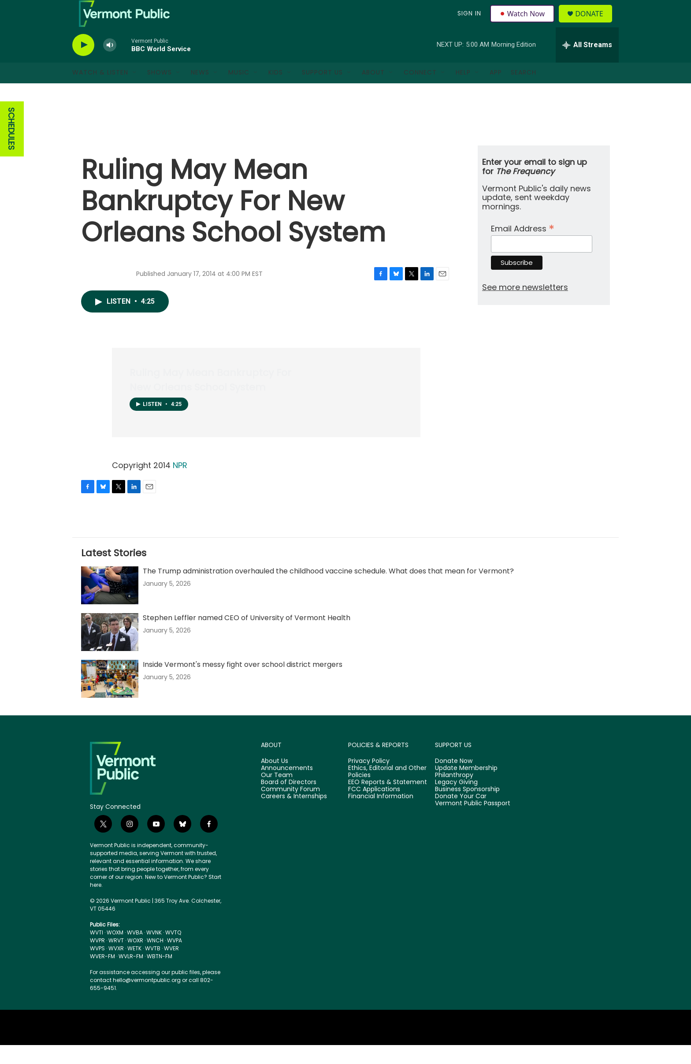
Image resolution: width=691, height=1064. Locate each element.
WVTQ (173, 951)
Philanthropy (454, 794)
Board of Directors (288, 801)
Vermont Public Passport (472, 822)
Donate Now (453, 780)
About (373, 91)
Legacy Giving (456, 801)
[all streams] (587, 64)
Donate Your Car (461, 815)
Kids (275, 91)
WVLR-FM (131, 975)
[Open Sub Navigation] (134, 91)
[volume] (109, 64)
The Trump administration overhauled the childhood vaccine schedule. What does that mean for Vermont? (328, 590)
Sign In (468, 23)
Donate (594, 23)
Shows (159, 91)
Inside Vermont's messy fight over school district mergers (242, 683)
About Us (274, 780)
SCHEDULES (11, 148)
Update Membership (466, 787)
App (496, 91)
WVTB (152, 967)
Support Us (322, 91)
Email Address (522, 246)
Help (463, 91)
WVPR (97, 959)
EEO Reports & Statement (387, 801)
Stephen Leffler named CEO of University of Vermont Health (246, 637)
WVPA (174, 959)
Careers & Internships (294, 815)
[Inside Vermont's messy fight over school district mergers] (109, 698)
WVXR (116, 967)
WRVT (116, 959)
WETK (134, 967)
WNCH (155, 959)
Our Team (277, 794)
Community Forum (290, 808)
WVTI (96, 951)
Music (238, 91)
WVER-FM (102, 975)
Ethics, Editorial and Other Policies (387, 791)
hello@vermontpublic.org (147, 999)
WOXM (115, 951)
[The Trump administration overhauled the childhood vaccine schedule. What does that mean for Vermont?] (109, 604)
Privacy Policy (369, 780)
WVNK (154, 951)
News (200, 91)
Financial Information (380, 815)
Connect (420, 91)
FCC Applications (374, 808)
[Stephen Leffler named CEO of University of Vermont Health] (109, 651)
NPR (180, 484)
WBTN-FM (159, 975)
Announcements (287, 787)
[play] (83, 64)
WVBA (135, 951)
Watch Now (523, 23)
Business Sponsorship (467, 808)
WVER (171, 967)
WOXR (135, 959)
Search (523, 91)
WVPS (97, 967)
